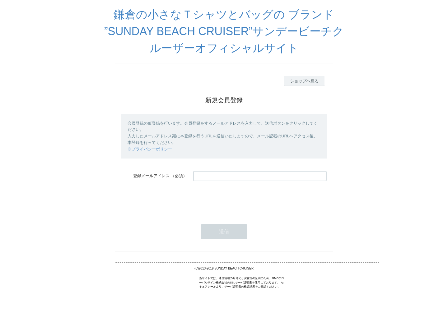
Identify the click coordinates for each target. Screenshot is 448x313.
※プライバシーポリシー (150, 149)
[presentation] (240, 199)
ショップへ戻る (304, 81)
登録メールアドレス (151, 175)
